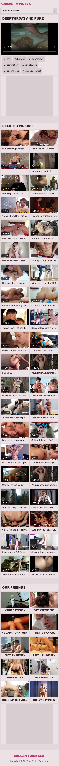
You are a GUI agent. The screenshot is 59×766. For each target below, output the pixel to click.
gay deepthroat (33, 71)
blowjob (21, 59)
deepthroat (37, 59)
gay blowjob (31, 65)
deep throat (13, 71)
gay (9, 59)
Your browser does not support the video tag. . (29, 39)
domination (12, 65)
